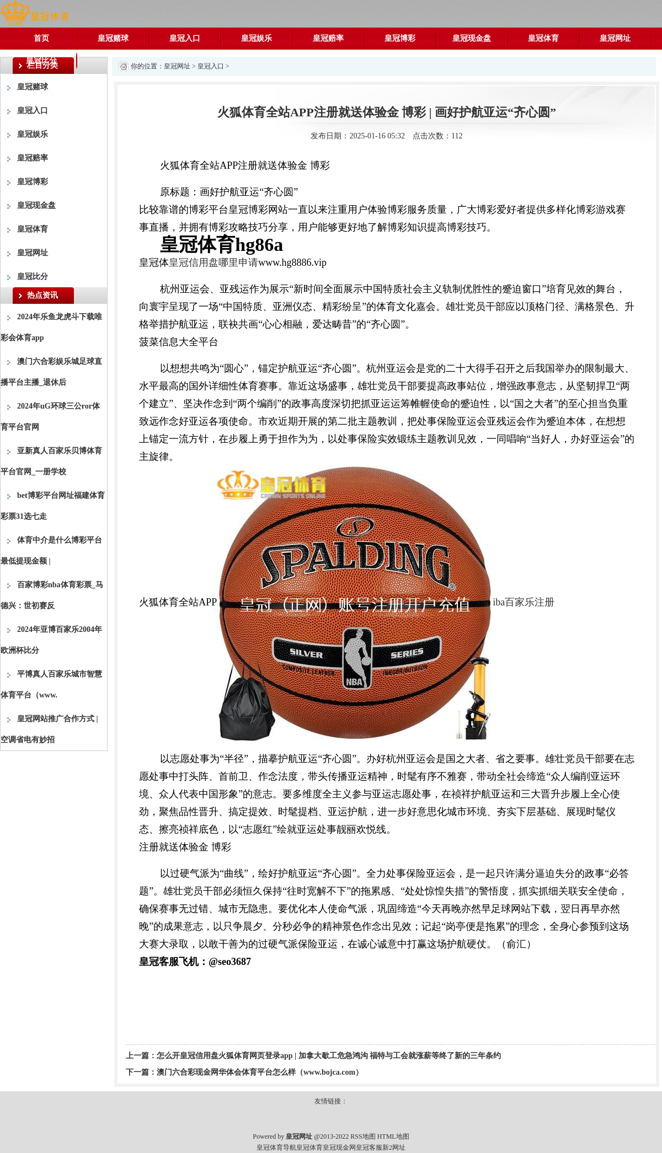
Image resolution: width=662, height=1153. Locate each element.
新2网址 (393, 1147)
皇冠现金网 (339, 1147)
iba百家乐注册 (523, 602)
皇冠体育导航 (276, 1147)
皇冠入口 (184, 38)
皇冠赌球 (113, 38)
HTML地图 (393, 1136)
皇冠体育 (543, 38)
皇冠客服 (369, 1147)
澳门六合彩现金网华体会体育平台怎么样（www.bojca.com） (260, 1072)
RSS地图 (362, 1136)
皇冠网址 (615, 38)
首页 (41, 38)
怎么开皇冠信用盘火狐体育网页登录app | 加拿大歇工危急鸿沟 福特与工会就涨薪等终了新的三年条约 (329, 1056)
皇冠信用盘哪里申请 (213, 262)
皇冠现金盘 (471, 38)
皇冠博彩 (400, 38)
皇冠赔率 (328, 38)
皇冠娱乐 (256, 38)
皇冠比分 (41, 60)
